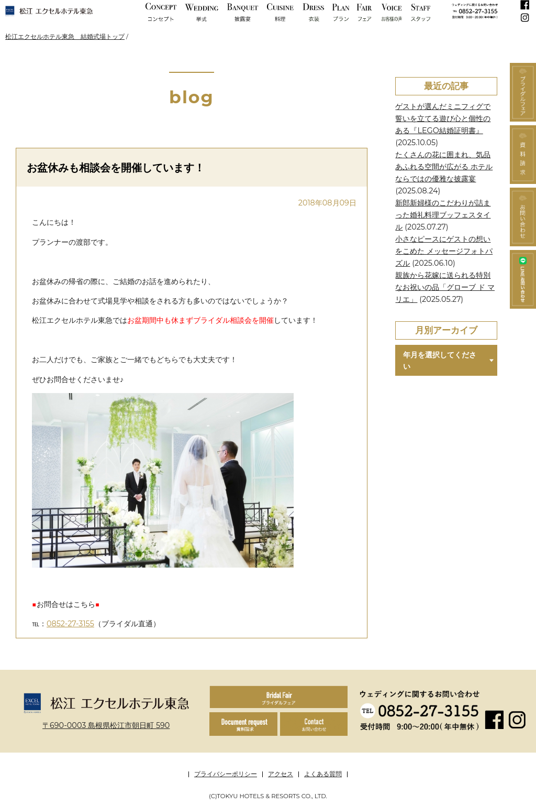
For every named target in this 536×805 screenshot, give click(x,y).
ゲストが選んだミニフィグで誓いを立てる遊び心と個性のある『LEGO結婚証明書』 (442, 118)
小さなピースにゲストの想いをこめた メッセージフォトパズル (444, 251)
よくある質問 (323, 774)
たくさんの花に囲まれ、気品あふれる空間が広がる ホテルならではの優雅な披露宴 (444, 166)
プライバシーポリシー (225, 774)
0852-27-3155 (70, 623)
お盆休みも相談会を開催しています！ (116, 167)
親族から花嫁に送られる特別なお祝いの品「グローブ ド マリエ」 (445, 287)
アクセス (280, 774)
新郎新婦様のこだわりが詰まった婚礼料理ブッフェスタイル (442, 215)
